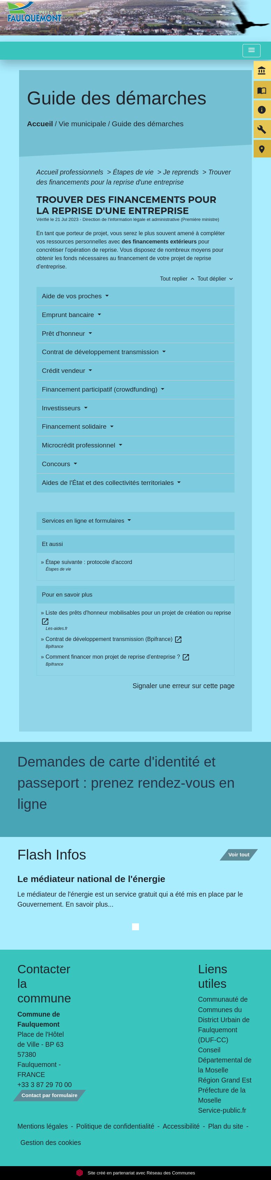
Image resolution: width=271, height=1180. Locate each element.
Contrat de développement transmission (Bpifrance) (114, 639)
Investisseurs (62, 408)
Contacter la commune (44, 983)
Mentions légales (42, 1126)
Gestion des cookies (50, 1142)
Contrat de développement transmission (101, 352)
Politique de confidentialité (115, 1126)
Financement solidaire (75, 426)
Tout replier (178, 279)
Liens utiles (212, 976)
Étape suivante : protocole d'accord (89, 562)
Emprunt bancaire (69, 314)
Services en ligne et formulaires (84, 521)
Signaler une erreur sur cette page (184, 686)
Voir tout (238, 854)
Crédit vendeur (64, 370)
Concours (57, 464)
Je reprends (181, 172)
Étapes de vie (134, 172)
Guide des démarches (147, 123)
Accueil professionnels (70, 172)
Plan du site (225, 1126)
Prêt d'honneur (64, 333)
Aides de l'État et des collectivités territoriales (109, 482)
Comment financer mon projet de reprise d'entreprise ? (118, 657)
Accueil (40, 123)
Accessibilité (181, 1126)
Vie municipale (82, 123)
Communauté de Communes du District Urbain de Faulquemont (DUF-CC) (223, 1019)
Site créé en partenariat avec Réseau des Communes (135, 1172)
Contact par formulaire (49, 1095)
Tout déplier (216, 279)
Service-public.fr (222, 1110)
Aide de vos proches (73, 296)
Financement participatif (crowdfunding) (100, 389)
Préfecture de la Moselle (222, 1095)
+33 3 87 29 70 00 (44, 1084)
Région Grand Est (225, 1080)
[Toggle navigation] (252, 51)
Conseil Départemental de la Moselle (225, 1060)
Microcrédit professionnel (79, 445)
